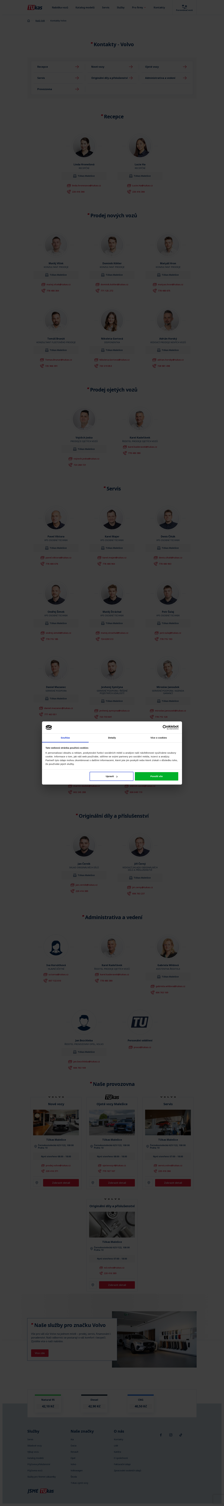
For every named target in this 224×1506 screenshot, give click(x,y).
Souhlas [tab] (65, 737)
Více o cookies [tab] (158, 737)
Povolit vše (156, 776)
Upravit (112, 776)
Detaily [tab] (112, 737)
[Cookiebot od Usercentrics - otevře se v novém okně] (165, 727)
